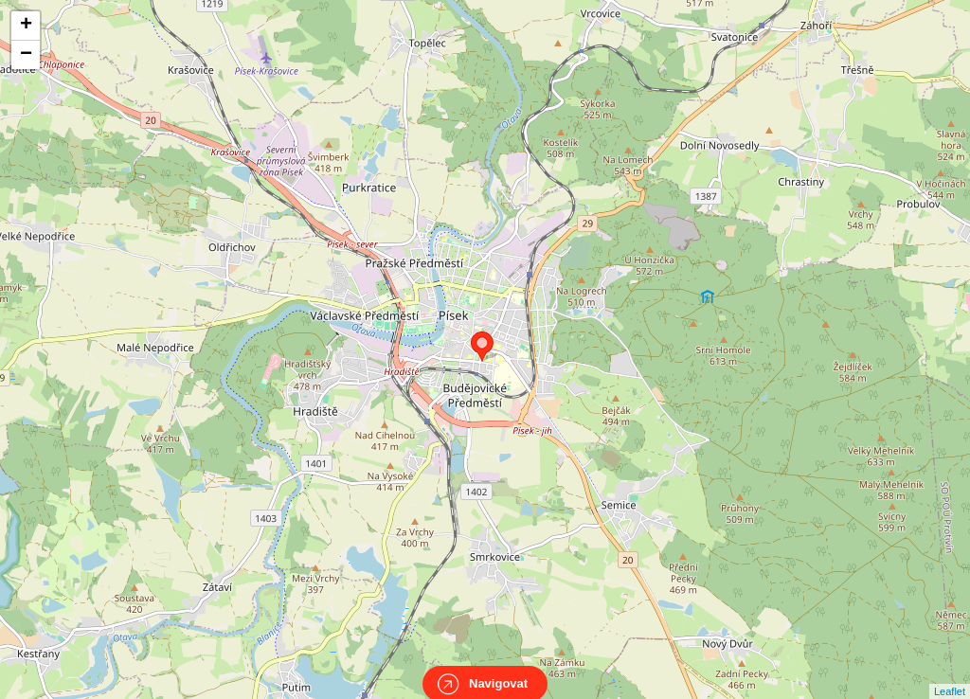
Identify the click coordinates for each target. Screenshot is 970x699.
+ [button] (26, 25)
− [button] (26, 55)
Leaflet (949, 674)
